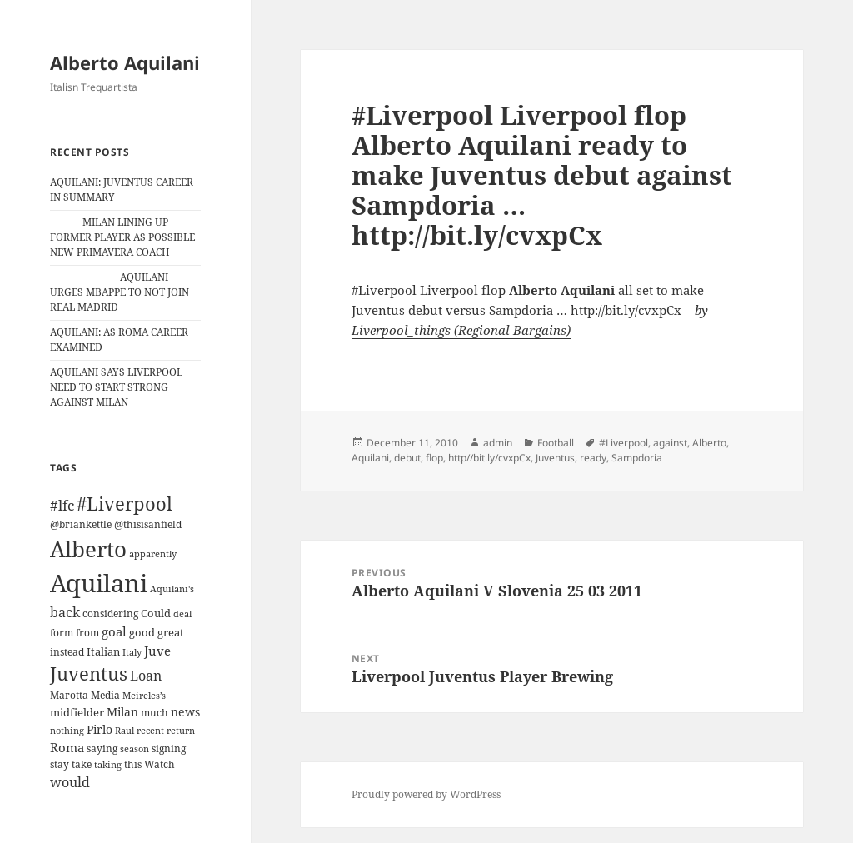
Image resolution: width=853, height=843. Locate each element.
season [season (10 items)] (134, 748)
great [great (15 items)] (170, 632)
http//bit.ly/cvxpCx (489, 458)
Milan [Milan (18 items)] (122, 712)
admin (497, 443)
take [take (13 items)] (82, 764)
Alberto (709, 443)
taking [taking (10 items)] (108, 764)
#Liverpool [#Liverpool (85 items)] (124, 503)
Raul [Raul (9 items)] (124, 730)
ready (593, 458)
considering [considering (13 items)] (110, 613)
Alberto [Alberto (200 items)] (88, 549)
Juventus (555, 458)
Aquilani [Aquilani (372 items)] (98, 583)
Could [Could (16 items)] (156, 613)
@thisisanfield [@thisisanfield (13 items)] (148, 524)
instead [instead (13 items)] (67, 652)
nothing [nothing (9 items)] (67, 730)
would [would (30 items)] (70, 781)
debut (407, 458)
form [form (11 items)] (61, 632)
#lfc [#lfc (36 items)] (62, 505)
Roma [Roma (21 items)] (67, 747)
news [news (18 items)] (185, 712)
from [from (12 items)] (87, 633)
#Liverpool (623, 443)
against (670, 443)
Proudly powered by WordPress (426, 794)
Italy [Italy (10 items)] (132, 652)
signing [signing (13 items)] (169, 748)
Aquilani (370, 458)
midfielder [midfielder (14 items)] (77, 712)
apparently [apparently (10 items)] (153, 553)
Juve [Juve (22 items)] (157, 650)
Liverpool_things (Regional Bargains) (461, 330)
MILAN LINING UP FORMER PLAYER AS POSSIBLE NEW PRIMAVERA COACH (122, 237)
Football (555, 443)
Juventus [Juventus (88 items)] (88, 673)
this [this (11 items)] (133, 764)
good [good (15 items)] (142, 632)
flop (434, 458)
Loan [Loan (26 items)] (146, 675)
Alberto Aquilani (125, 62)
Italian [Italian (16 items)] (103, 651)
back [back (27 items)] (65, 612)
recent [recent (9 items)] (150, 730)
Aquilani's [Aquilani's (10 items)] (172, 588)
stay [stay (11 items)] (59, 764)
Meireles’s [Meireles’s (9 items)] (144, 695)
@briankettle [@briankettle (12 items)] (81, 524)
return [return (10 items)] (181, 730)
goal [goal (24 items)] (114, 632)
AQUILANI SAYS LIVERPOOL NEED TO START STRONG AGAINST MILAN (116, 387)
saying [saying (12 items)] (102, 748)
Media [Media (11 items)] (105, 695)
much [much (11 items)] (154, 712)
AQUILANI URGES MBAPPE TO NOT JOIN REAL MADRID (119, 292)
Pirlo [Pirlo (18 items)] (99, 729)
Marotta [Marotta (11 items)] (69, 695)
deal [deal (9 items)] (182, 614)
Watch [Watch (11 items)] (159, 764)
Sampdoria (636, 458)
